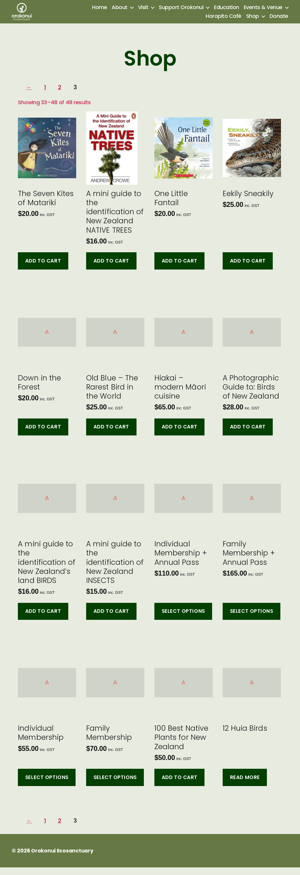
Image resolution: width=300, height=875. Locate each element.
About (119, 11)
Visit (143, 11)
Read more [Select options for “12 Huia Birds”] (245, 785)
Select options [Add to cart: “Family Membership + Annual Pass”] (251, 619)
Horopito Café (223, 20)
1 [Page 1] (46, 95)
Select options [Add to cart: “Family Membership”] (115, 785)
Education (226, 11)
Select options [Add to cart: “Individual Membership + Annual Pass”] (183, 619)
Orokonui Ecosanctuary (62, 858)
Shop (252, 20)
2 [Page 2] (62, 95)
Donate (279, 20)
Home (99, 11)
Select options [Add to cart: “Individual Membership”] (47, 785)
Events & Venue (263, 11)
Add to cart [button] (43, 268)
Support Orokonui (181, 11)
